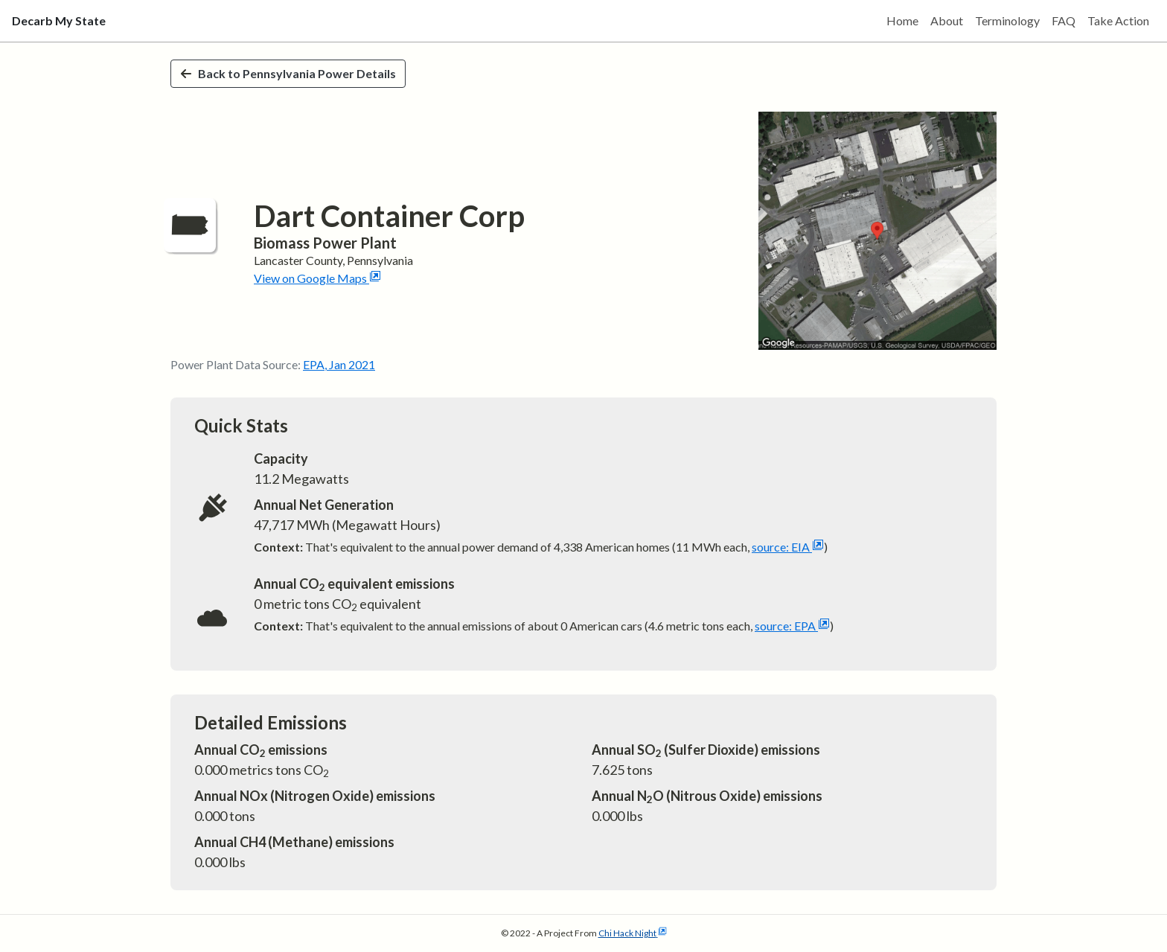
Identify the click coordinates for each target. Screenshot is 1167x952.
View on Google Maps (317, 278)
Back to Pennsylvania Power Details (288, 73)
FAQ (1063, 20)
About (946, 20)
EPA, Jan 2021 (339, 364)
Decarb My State (59, 20)
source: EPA (792, 626)
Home (902, 20)
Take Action (1118, 20)
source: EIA (788, 547)
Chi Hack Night (632, 933)
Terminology (1007, 20)
